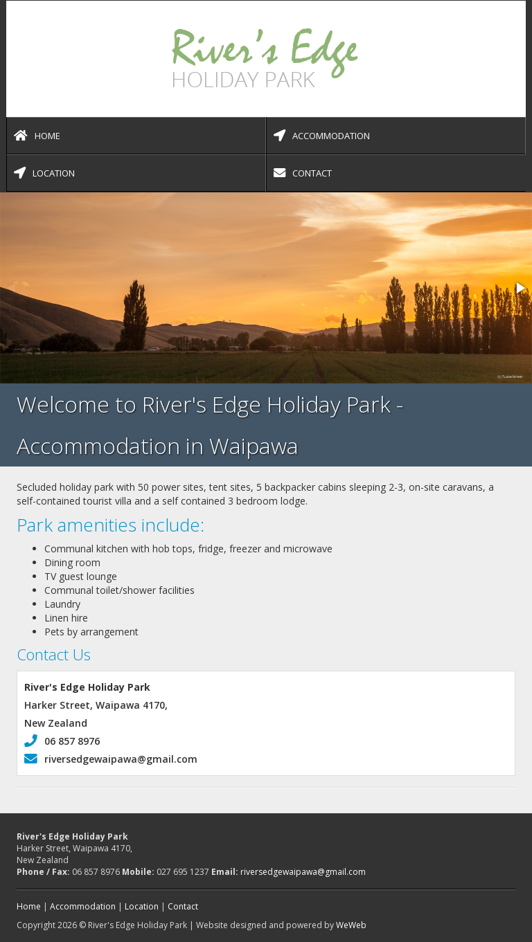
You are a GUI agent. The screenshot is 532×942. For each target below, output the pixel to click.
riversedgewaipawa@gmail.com (110, 759)
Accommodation (322, 135)
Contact (303, 173)
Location (44, 173)
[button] (519, 288)
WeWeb (351, 925)
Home (37, 135)
